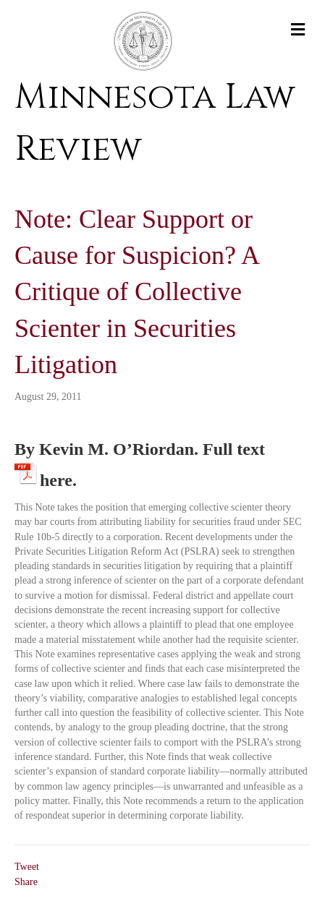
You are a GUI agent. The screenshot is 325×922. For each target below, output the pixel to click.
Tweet (26, 866)
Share (26, 881)
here (56, 478)
